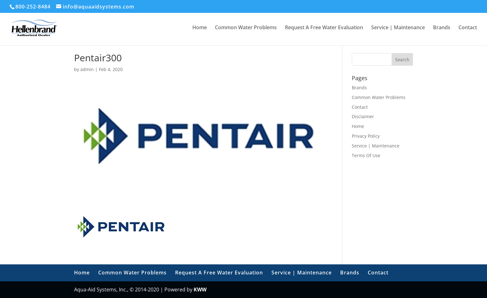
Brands (441, 28)
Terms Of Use (366, 155)
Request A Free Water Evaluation (324, 28)
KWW (200, 289)
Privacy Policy (366, 136)
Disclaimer (363, 116)
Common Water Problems (246, 28)
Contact (467, 28)
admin (87, 69)
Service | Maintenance (398, 28)
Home (199, 28)
